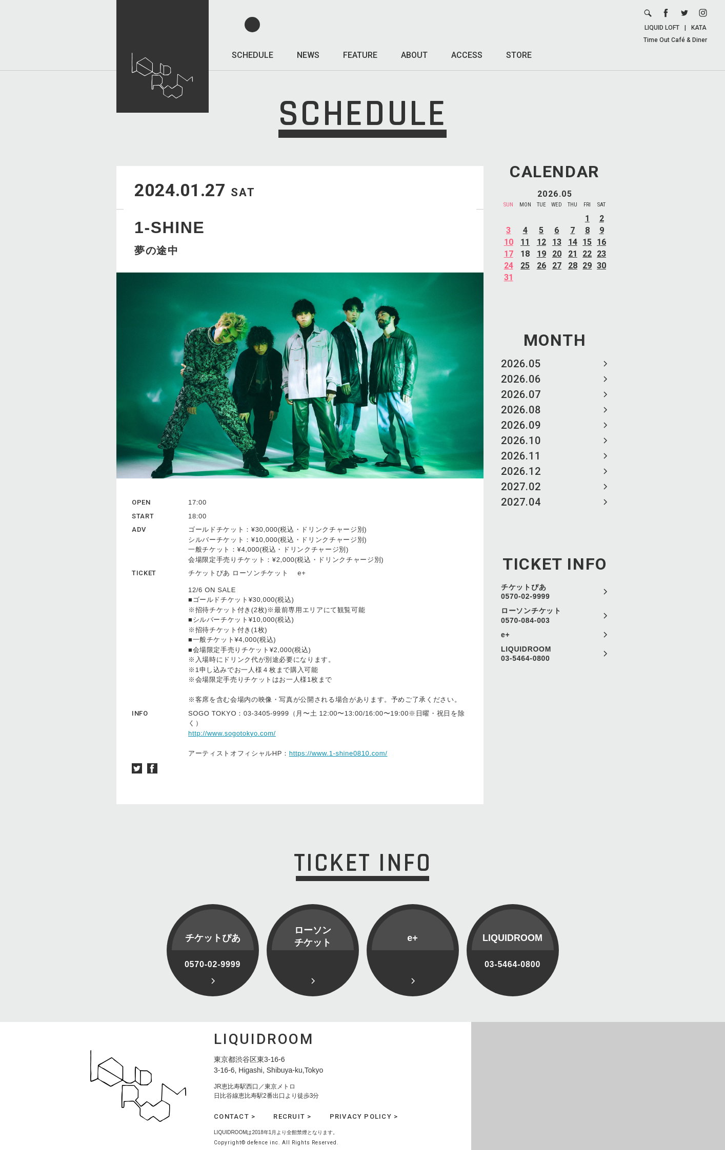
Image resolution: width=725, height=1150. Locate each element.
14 (572, 242)
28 (572, 265)
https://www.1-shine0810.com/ (338, 753)
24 (508, 265)
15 (587, 242)
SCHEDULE (252, 55)
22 (587, 254)
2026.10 (521, 440)
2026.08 (521, 410)
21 (572, 254)
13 (556, 242)
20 (556, 254)
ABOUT (414, 55)
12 (541, 242)
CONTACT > (234, 1116)
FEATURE (360, 55)
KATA (699, 27)
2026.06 (521, 379)
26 (541, 265)
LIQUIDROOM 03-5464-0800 (526, 653)
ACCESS (466, 55)
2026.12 (521, 471)
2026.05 (521, 364)
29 (587, 265)
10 (508, 242)
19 (541, 254)
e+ (505, 635)
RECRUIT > (292, 1116)
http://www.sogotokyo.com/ (232, 733)
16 (601, 242)
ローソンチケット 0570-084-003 (531, 615)
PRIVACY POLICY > (364, 1116)
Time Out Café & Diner (675, 40)
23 (601, 254)
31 (508, 277)
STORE (519, 55)
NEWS (308, 55)
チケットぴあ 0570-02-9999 (525, 591)
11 (525, 242)
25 (525, 265)
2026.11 (521, 456)
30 (601, 265)
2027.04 (521, 502)
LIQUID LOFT (662, 27)
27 (556, 265)
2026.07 (521, 394)
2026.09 (521, 425)
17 (508, 254)
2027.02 (521, 487)
